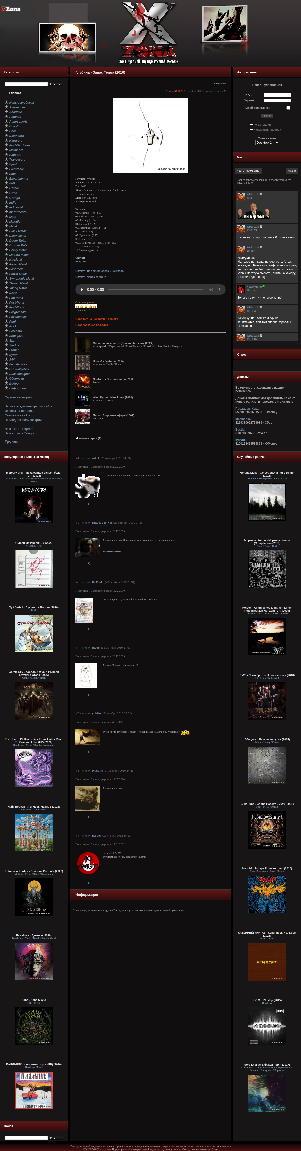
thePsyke (98, 582)
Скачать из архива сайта (92, 270)
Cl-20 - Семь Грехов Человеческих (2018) (267, 675)
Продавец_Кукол (247, 408)
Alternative (220, 83)
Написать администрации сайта (28, 406)
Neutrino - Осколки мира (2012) (113, 379)
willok (96, 458)
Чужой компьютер (257, 108)
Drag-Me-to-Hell (102, 522)
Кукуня (240, 440)
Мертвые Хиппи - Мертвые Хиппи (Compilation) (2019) (267, 542)
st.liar (178, 90)
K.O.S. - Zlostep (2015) (267, 1000)
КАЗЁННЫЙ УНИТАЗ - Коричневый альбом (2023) (267, 934)
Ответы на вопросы (19, 411)
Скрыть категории (18, 397)
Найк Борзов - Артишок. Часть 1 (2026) (34, 806)
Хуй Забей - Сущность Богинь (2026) (34, 607)
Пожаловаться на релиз (91, 324)
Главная (15, 93)
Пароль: (250, 100)
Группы (12, 442)
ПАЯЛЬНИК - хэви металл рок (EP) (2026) (34, 1064)
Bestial (240, 429)
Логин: (248, 95)
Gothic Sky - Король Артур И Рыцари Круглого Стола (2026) (34, 673)
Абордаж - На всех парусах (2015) (267, 739)
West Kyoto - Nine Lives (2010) (113, 397)
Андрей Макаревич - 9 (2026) (34, 542)
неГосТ (97, 835)
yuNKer (97, 713)
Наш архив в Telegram (21, 433)
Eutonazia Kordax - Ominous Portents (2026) (34, 871)
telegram (80, 261)
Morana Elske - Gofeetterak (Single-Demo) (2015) (267, 474)
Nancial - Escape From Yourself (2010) (267, 868)
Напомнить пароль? (267, 129)
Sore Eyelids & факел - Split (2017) (267, 1064)
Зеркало (118, 270)
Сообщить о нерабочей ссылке (96, 318)
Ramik (96, 647)
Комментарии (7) (88, 438)
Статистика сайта (18, 415)
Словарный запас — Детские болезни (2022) (123, 343)
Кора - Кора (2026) (34, 999)
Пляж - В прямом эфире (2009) (113, 415)
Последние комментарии (23, 420)
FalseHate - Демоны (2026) (33, 935)
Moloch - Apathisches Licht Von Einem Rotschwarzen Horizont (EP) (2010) (267, 609)
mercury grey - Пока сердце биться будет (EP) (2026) (34, 474)
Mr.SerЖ (97, 770)
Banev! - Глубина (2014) (108, 361)
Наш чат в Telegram (19, 429)
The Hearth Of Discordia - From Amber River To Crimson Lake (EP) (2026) (34, 741)
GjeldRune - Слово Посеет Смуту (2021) (267, 803)
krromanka (243, 419)
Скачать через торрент (90, 276)
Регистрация (262, 124)
